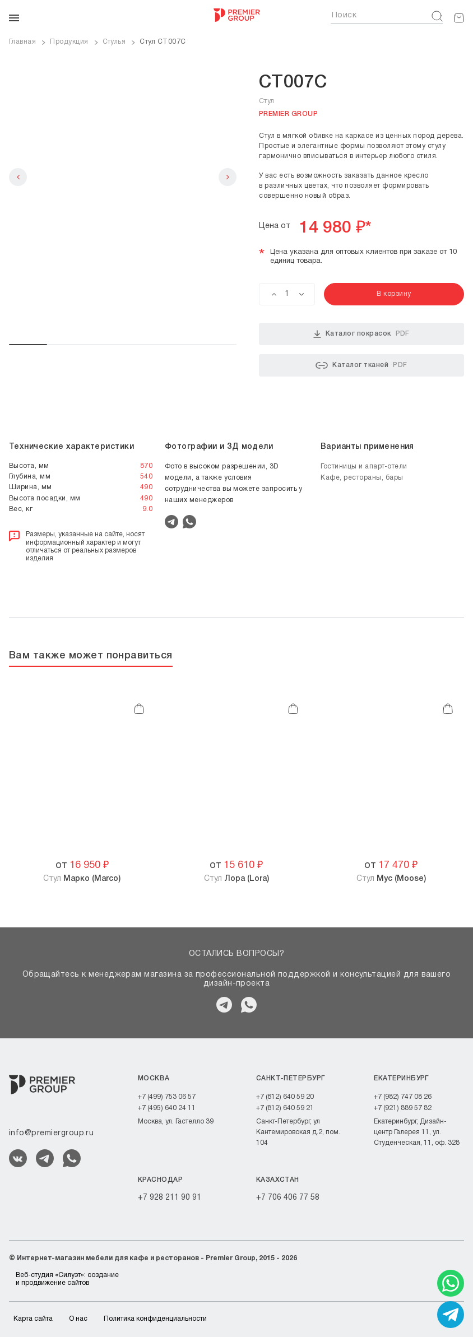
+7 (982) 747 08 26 (403, 1097)
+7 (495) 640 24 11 (167, 1108)
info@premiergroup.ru (51, 1133)
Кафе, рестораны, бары (362, 478)
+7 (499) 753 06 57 (167, 1097)
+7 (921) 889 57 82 (403, 1108)
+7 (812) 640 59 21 (285, 1108)
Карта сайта (33, 1319)
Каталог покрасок (361, 334)
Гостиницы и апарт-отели (364, 466)
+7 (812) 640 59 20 (285, 1097)
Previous (18, 177)
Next (228, 177)
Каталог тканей (361, 365)
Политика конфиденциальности (155, 1319)
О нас (78, 1319)
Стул (81, 879)
